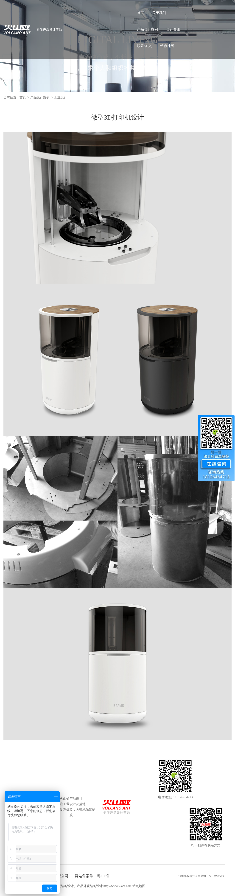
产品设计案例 (102, 8)
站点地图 (173, 8)
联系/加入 (150, 8)
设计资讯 (128, 8)
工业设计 (60, 97)
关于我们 (77, 8)
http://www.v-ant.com (118, 886)
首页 (57, 8)
